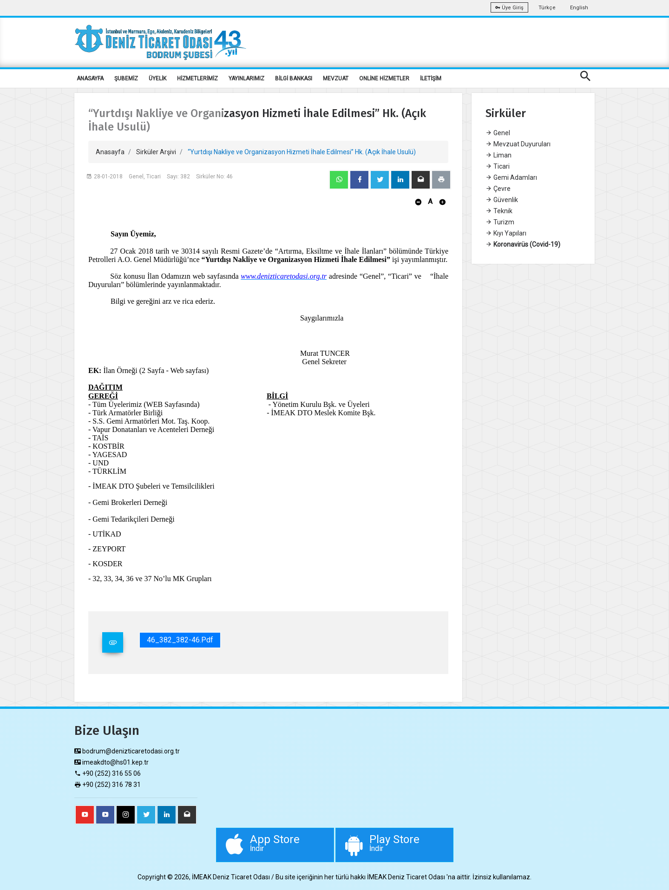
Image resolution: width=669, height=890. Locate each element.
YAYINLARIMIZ (246, 78)
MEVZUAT (335, 78)
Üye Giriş (509, 8)
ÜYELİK (157, 78)
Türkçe (547, 8)
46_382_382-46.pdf (180, 639)
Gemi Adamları (511, 177)
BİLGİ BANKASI (293, 78)
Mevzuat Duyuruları (518, 144)
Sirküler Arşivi (156, 152)
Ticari (497, 166)
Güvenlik (501, 199)
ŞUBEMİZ (126, 78)
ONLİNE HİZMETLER (384, 78)
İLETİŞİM (430, 78)
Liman (498, 155)
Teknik (498, 211)
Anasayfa (110, 152)
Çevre (498, 188)
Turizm (499, 222)
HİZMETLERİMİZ (197, 78)
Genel (497, 133)
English (579, 8)
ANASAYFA (90, 78)
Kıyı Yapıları (505, 233)
